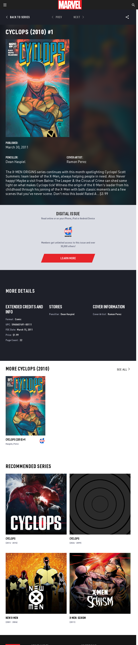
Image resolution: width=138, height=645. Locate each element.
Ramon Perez (76, 162)
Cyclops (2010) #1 (16, 439)
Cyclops (10, 538)
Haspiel (9, 443)
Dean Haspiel (15, 162)
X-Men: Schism (78, 618)
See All (123, 369)
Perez (16, 443)
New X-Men (12, 618)
